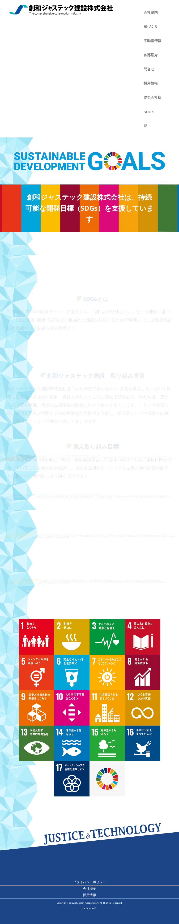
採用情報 (151, 83)
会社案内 (151, 12)
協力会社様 (152, 97)
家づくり (151, 27)
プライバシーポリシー (89, 882)
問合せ (149, 69)
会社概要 (89, 888)
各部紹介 (151, 55)
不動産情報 (152, 41)
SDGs (148, 112)
